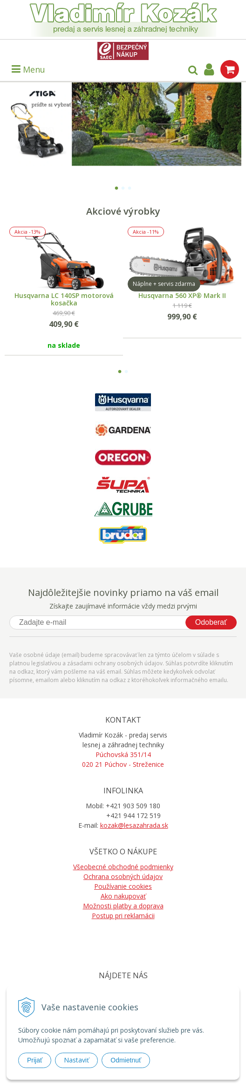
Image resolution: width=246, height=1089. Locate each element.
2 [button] (123, 187)
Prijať (34, 1060)
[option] (123, 124)
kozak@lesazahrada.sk (134, 825)
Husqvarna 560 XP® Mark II (182, 295)
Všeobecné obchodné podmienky (123, 866)
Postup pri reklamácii (123, 915)
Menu (28, 69)
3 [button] (129, 187)
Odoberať (211, 622)
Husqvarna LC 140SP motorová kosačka (64, 299)
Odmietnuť (125, 1060)
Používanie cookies (123, 886)
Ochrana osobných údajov (123, 876)
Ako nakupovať (123, 896)
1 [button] (116, 187)
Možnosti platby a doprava (123, 905)
